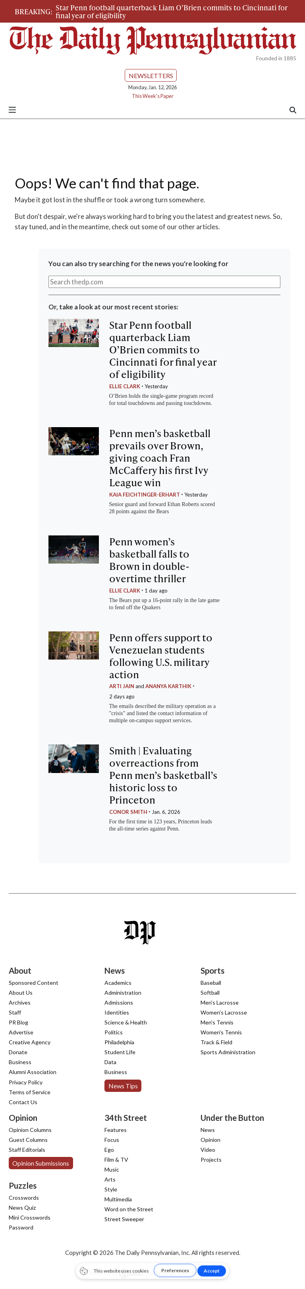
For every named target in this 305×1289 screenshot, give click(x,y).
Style (110, 1189)
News (208, 1129)
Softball (210, 992)
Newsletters (151, 75)
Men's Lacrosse (220, 1002)
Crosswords (24, 1197)
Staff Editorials (27, 1149)
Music (111, 1169)
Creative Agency (29, 1042)
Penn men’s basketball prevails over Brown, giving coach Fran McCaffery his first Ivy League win (159, 457)
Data (110, 1062)
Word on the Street (128, 1209)
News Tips (123, 1086)
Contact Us (23, 1102)
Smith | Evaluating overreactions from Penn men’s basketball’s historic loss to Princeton (163, 775)
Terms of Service (29, 1092)
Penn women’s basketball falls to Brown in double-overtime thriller (149, 559)
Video (208, 1149)
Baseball (211, 982)
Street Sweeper (124, 1219)
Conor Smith (128, 812)
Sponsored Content (33, 982)
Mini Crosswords (29, 1217)
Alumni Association (32, 1071)
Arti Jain (121, 686)
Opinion (210, 1139)
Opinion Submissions (40, 1163)
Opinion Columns (30, 1129)
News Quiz (22, 1207)
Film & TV (116, 1159)
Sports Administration (228, 1052)
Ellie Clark (124, 386)
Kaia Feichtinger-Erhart (144, 494)
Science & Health (125, 1022)
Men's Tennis (217, 1022)
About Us (21, 992)
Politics (113, 1032)
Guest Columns (28, 1139)
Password (21, 1227)
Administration (122, 992)
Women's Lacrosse (224, 1012)
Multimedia (118, 1199)
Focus (111, 1139)
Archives (20, 1002)
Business (20, 1062)
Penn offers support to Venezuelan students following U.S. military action (160, 655)
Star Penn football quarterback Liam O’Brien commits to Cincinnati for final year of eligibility (172, 11)
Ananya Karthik (168, 686)
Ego (109, 1149)
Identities (116, 1012)
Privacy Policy (25, 1082)
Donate (18, 1052)
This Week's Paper (153, 96)
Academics (117, 982)
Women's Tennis (221, 1032)
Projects (211, 1159)
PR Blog (18, 1022)
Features (115, 1129)
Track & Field (216, 1042)
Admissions (118, 1002)
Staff (15, 1012)
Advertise (21, 1032)
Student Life (119, 1052)
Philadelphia (119, 1042)
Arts (110, 1179)
